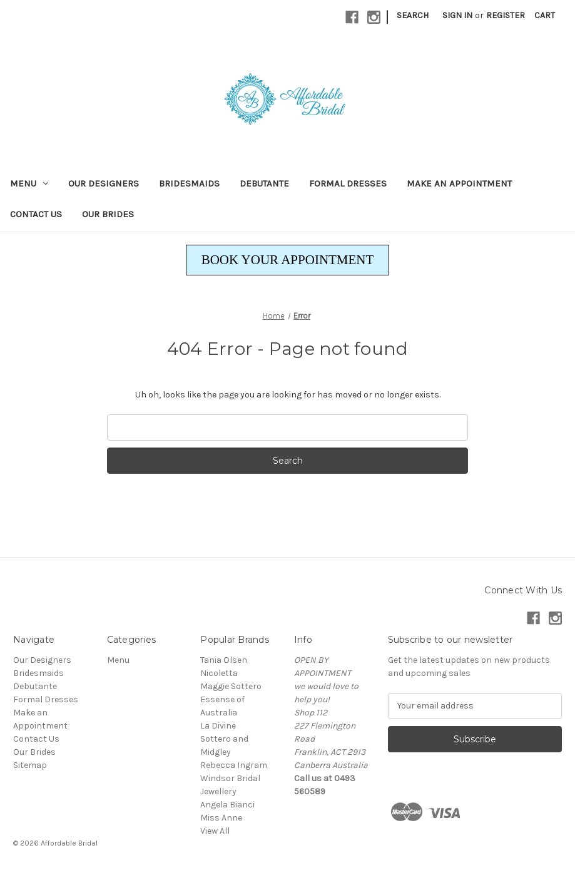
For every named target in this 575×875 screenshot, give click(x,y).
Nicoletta (219, 673)
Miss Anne (221, 817)
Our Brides (108, 214)
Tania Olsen (223, 660)
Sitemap (30, 765)
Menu (29, 183)
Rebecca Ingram (233, 765)
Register (505, 15)
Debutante (264, 183)
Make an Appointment (459, 183)
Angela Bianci (227, 804)
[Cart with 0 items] (544, 15)
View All (215, 831)
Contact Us (36, 214)
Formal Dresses (348, 183)
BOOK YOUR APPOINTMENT (287, 259)
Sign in (457, 15)
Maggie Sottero (231, 686)
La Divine (218, 725)
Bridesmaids (189, 183)
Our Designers (103, 183)
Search (413, 15)
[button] (288, 260)
